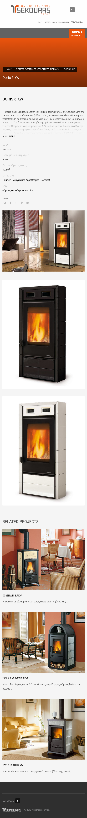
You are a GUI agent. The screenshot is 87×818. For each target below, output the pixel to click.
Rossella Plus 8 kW (12, 765)
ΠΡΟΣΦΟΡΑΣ (77, 34)
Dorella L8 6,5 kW (12, 595)
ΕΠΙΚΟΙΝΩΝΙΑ (76, 22)
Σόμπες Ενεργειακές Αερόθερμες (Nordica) (26, 179)
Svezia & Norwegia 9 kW (15, 678)
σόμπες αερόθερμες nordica (17, 190)
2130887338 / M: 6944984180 (55, 22)
